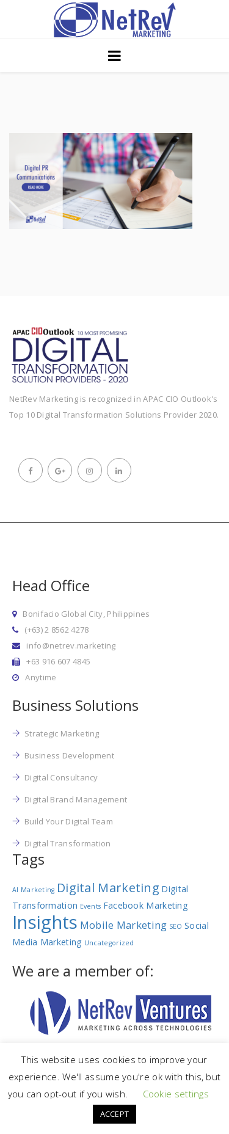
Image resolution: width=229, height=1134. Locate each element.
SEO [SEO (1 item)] (176, 926)
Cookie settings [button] (176, 1094)
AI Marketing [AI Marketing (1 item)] (33, 889)
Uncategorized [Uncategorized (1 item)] (109, 943)
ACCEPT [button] (114, 1113)
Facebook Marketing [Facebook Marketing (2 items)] (145, 905)
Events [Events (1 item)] (90, 906)
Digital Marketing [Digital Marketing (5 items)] (108, 887)
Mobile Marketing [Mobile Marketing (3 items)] (123, 925)
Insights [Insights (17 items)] (45, 922)
